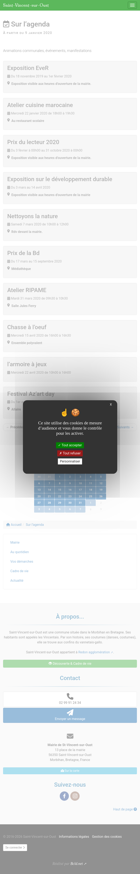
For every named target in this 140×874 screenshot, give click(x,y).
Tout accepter (70, 445)
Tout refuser (70, 453)
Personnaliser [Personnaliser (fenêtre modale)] (70, 461)
